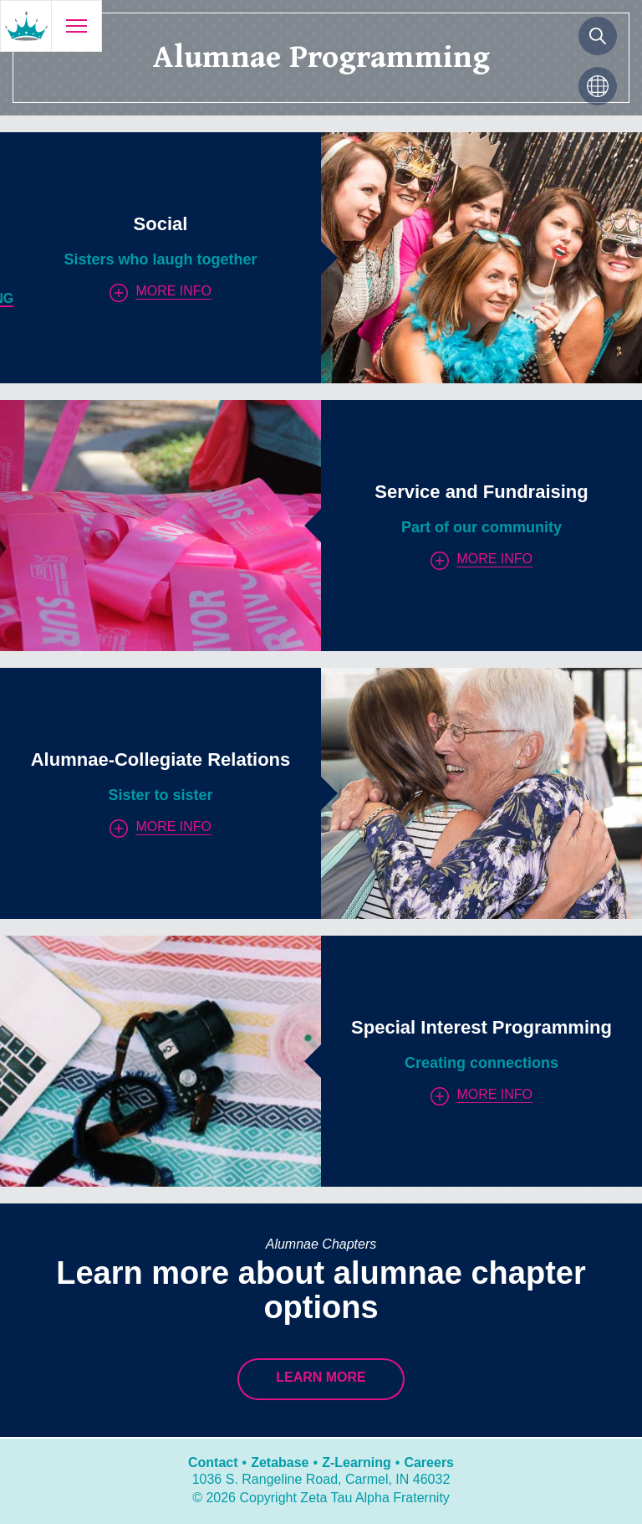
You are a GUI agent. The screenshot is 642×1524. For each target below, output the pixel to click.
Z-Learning (356, 1462)
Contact (213, 1462)
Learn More (321, 1377)
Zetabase (279, 1462)
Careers (429, 1462)
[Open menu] (76, 26)
